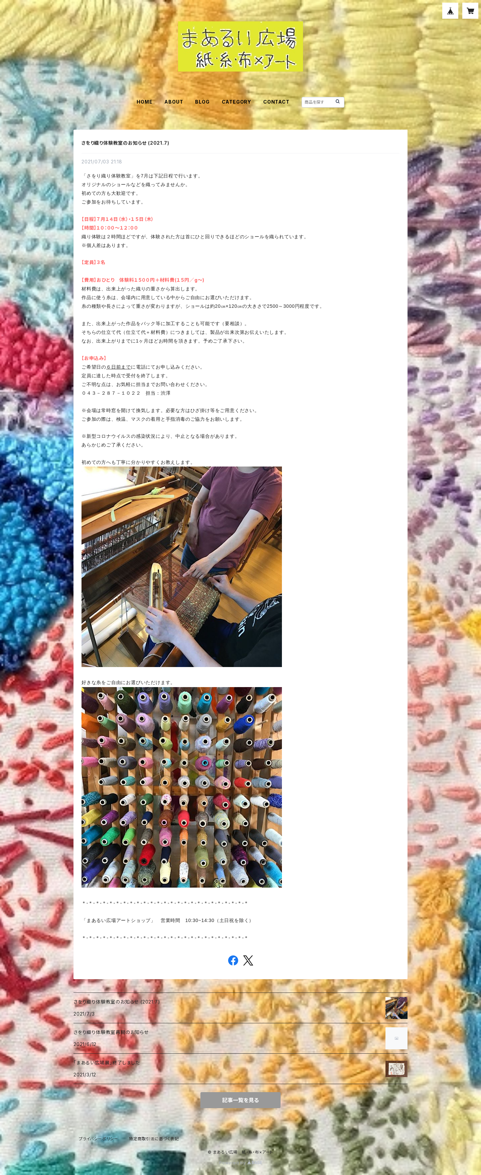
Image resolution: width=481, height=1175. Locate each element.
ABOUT (173, 102)
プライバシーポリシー (98, 1138)
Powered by (240, 1162)
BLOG (202, 102)
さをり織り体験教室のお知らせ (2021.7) (125, 143)
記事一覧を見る (240, 1100)
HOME (144, 102)
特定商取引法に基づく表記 (154, 1138)
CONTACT (276, 102)
